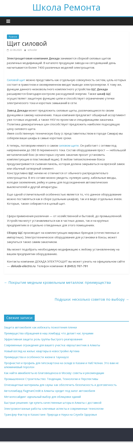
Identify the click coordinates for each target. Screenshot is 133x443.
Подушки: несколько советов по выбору (92, 299)
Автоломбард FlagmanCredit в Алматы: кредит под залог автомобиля (49, 391)
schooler (32, 50)
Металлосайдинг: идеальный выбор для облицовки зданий (42, 397)
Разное (13, 36)
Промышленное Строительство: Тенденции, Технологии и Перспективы (51, 379)
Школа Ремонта (66, 7)
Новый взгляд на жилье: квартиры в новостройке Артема (41, 351)
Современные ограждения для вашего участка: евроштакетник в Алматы (52, 345)
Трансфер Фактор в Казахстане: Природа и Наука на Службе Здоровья (50, 414)
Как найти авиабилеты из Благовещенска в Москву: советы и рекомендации (54, 373)
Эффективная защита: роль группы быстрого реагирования (43, 339)
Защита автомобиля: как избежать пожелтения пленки (40, 327)
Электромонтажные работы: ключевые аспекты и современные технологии (53, 408)
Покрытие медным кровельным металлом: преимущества (57, 282)
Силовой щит (16, 80)
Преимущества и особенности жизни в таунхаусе (36, 357)
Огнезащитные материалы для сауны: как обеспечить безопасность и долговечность (60, 385)
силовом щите (69, 145)
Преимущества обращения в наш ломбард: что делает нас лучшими (48, 333)
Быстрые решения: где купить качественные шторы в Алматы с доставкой (52, 402)
